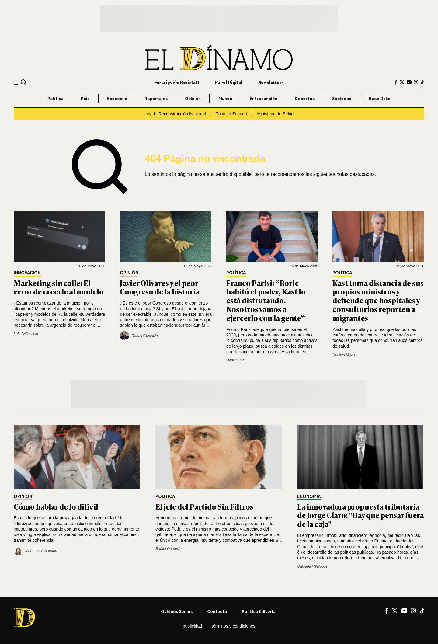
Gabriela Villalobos (312, 566)
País (85, 98)
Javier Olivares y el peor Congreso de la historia (160, 287)
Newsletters (270, 82)
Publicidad (192, 626)
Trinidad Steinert (231, 113)
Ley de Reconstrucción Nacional (175, 113)
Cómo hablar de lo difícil (56, 506)
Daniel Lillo (235, 360)
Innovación (27, 273)
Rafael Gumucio (168, 549)
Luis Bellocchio (26, 334)
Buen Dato (380, 98)
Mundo (225, 98)
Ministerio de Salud (275, 113)
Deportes (305, 98)
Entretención (263, 98)
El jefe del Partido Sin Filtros (204, 506)
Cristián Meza (343, 355)
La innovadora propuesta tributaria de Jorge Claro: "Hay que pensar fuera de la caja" (360, 515)
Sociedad (342, 98)
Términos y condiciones (233, 626)
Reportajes (156, 98)
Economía (117, 98)
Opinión (193, 98)
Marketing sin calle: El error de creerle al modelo (59, 287)
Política (55, 98)
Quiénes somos (177, 611)
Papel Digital (228, 82)
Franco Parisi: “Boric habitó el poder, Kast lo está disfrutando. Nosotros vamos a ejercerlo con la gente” (266, 300)
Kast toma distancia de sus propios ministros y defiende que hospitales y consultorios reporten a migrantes (378, 300)
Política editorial (259, 611)
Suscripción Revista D (176, 82)
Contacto (217, 611)
